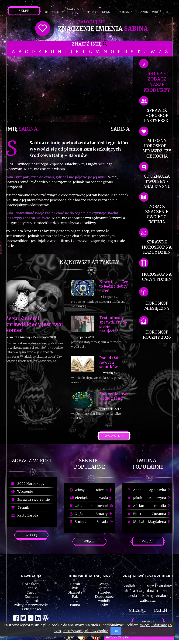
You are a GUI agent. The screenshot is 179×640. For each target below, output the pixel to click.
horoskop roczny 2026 (157, 335)
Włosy (77, 490)
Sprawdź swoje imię (30, 499)
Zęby (76, 506)
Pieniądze (80, 498)
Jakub (135, 498)
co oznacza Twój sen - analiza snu (156, 181)
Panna (75, 605)
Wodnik (104, 601)
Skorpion (104, 588)
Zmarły (104, 514)
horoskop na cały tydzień (157, 277)
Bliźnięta (75, 592)
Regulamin (31, 601)
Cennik (142, 12)
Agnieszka (160, 490)
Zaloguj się (91, 22)
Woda (105, 498)
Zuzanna (161, 514)
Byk (75, 588)
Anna (134, 490)
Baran (75, 584)
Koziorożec (104, 596)
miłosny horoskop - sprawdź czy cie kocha (156, 148)
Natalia (162, 506)
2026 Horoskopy (28, 484)
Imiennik (125, 12)
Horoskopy (53, 12)
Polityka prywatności (31, 605)
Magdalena (159, 522)
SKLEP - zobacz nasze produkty (156, 81)
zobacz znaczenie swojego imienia (156, 214)
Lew (75, 601)
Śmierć (78, 522)
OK (116, 631)
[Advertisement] (68, 89)
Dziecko (103, 490)
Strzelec (104, 592)
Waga (104, 584)
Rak (75, 596)
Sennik (108, 12)
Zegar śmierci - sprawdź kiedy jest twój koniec (34, 324)
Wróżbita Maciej (18, 337)
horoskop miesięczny (156, 306)
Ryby (104, 605)
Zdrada (104, 522)
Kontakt (31, 596)
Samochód (102, 506)
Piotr (134, 514)
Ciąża (76, 514)
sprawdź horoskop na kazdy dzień (157, 247)
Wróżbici (160, 12)
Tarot (92, 12)
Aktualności (31, 609)
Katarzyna (160, 498)
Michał (136, 522)
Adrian (136, 506)
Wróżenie (22, 491)
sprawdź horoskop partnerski (157, 115)
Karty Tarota (24, 515)
